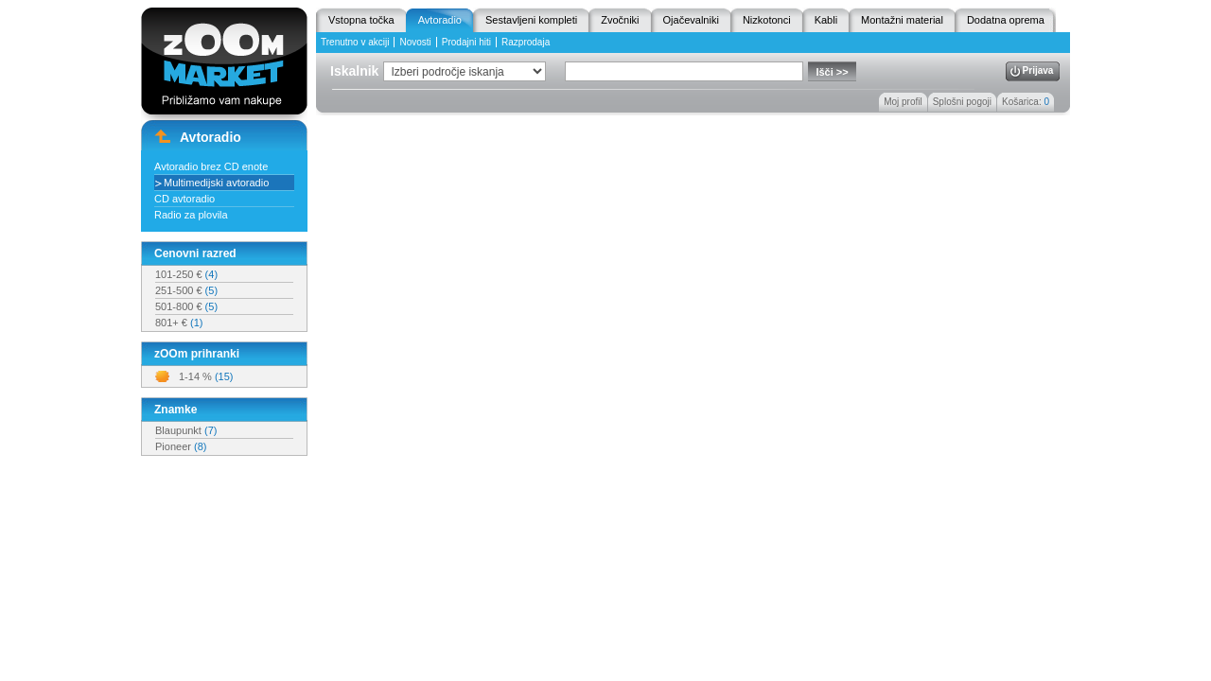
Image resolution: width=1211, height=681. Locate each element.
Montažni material (902, 20)
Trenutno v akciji (355, 42)
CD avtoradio (184, 198)
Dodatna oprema (1005, 20)
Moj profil (903, 101)
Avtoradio (440, 20)
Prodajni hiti (466, 42)
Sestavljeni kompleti (531, 20)
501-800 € (186, 306)
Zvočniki (620, 20)
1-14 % (206, 376)
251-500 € (186, 290)
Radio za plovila (191, 214)
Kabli (826, 20)
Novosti (414, 42)
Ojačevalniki (691, 20)
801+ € (178, 322)
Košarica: (1025, 101)
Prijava (1038, 70)
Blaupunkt (186, 430)
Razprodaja (525, 42)
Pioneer (180, 446)
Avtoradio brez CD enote (211, 166)
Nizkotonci (767, 20)
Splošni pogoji (962, 101)
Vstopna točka (361, 20)
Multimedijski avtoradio (216, 182)
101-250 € (186, 274)
